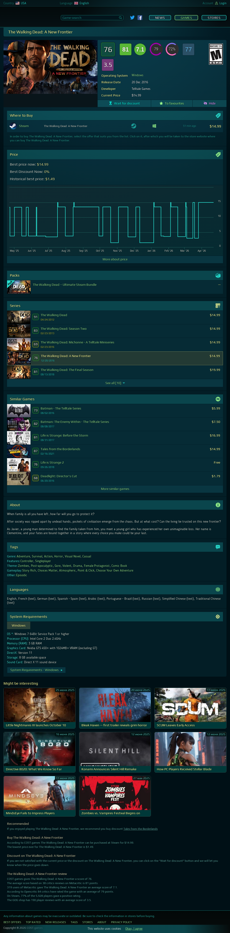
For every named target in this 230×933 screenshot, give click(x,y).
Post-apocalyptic (42, 566)
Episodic (21, 575)
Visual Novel (72, 556)
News (160, 18)
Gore (58, 566)
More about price (115, 259)
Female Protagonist (97, 566)
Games (186, 18)
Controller (26, 561)
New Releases (55, 922)
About (101, 922)
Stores (214, 18)
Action (48, 556)
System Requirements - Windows (36, 670)
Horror (58, 556)
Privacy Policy (121, 922)
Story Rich (29, 570)
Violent (66, 566)
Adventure (23, 556)
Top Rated (33, 922)
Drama (77, 566)
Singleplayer (43, 561)
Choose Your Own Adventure (114, 570)
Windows (137, 75)
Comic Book (119, 566)
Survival (37, 556)
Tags (74, 922)
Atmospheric (67, 570)
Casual (86, 556)
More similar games (115, 489)
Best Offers (12, 922)
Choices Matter (48, 570)
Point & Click (86, 570)
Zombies (23, 566)
